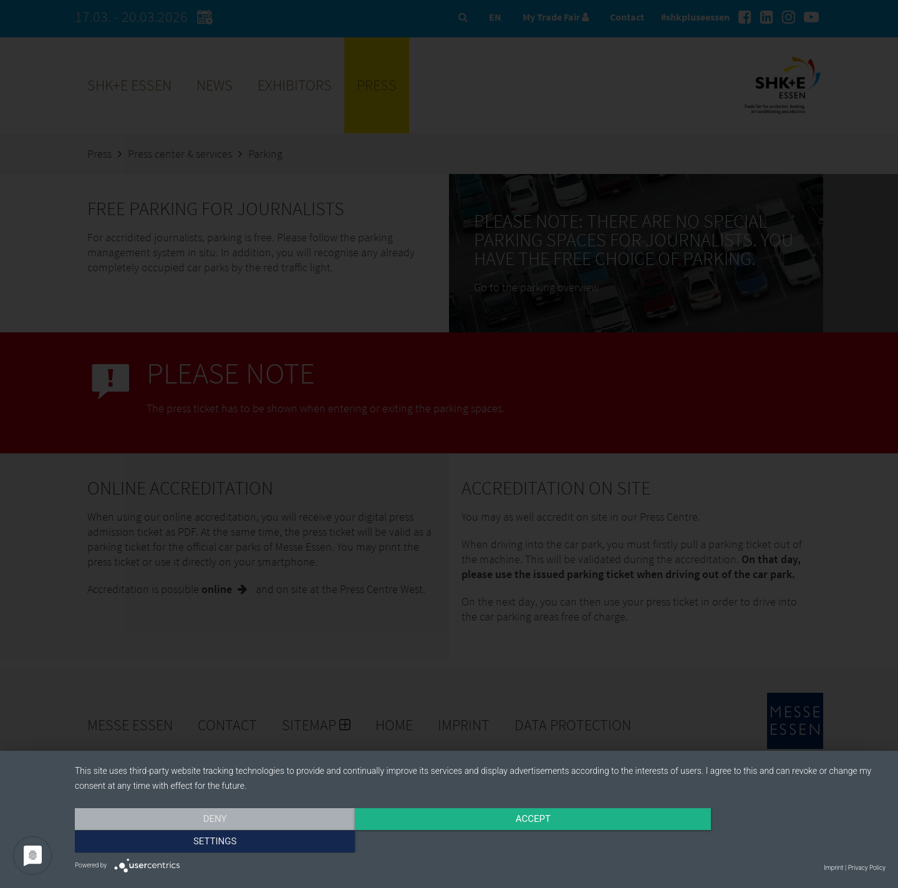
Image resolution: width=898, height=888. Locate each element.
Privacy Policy (867, 867)
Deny (196, 842)
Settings (764, 842)
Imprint (833, 867)
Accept (480, 842)
